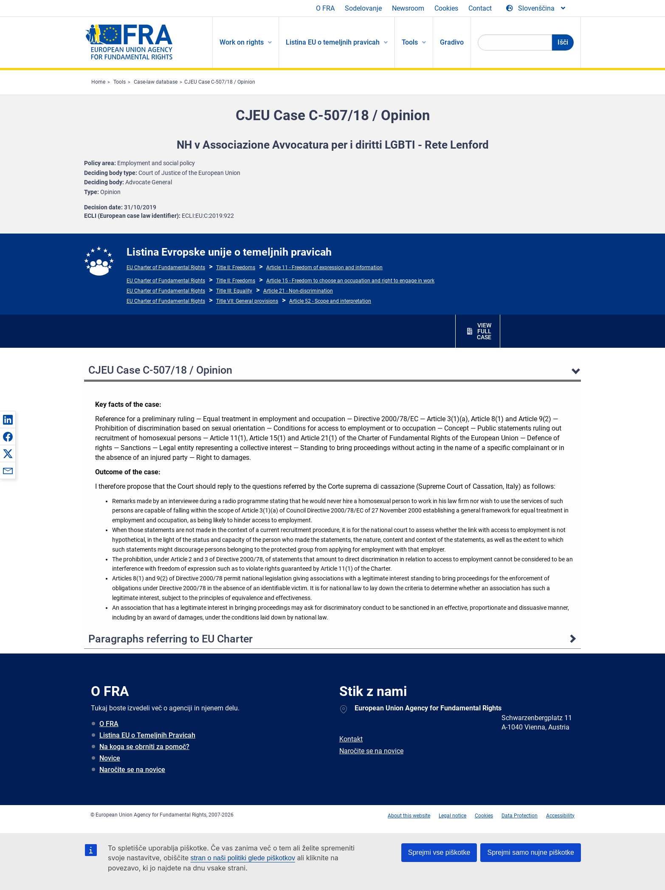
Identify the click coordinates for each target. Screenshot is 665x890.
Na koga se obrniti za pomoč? (144, 747)
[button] (7, 419)
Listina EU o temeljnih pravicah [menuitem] (333, 42)
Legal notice (452, 816)
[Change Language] (536, 8)
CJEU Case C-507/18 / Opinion (219, 82)
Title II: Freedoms (235, 267)
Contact (480, 8)
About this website (409, 816)
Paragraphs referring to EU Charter (170, 639)
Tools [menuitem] (410, 42)
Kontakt (351, 739)
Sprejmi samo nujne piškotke (530, 852)
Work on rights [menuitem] (242, 42)
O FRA (325, 8)
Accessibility (560, 816)
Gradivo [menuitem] (452, 42)
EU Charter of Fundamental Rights (166, 267)
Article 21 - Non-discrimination (298, 291)
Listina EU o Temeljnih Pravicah (147, 735)
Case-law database (156, 82)
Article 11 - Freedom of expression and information (324, 267)
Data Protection (520, 816)
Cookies (446, 8)
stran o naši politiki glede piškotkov (243, 858)
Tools (119, 82)
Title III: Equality (234, 291)
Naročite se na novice (132, 770)
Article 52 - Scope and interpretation (330, 301)
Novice (109, 758)
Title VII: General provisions (247, 301)
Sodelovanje (363, 8)
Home (98, 82)
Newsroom (408, 8)
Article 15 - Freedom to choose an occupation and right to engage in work (350, 281)
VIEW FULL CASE (484, 331)
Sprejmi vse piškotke (439, 852)
